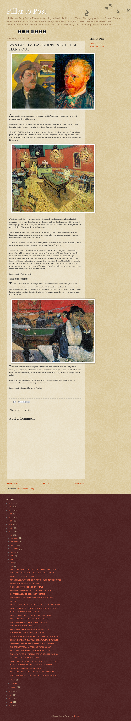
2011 (11, 706)
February (14, 683)
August (13, 552)
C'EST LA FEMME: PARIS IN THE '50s (24, 658)
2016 (11, 535)
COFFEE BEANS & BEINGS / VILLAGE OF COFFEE (29, 619)
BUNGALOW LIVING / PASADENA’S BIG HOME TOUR (30, 615)
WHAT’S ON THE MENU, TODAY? (23, 576)
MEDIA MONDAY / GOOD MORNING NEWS (26, 587)
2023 (11, 510)
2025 (11, 503)
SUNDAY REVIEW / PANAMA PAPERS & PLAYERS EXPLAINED (34, 640)
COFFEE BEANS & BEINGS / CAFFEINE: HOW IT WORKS (32, 643)
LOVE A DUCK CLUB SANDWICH (22, 626)
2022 (11, 514)
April (12, 566)
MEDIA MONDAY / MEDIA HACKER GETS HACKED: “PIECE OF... (34, 636)
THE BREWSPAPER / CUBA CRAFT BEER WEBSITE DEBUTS (33, 675)
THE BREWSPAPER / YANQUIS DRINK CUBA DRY (29, 622)
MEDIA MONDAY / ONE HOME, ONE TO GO (26, 612)
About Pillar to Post (97, 46)
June (12, 559)
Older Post (79, 483)
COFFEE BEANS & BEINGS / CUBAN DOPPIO (27, 594)
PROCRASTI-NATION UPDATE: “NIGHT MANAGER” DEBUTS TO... (35, 608)
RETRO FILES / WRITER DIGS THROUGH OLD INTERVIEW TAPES (35, 580)
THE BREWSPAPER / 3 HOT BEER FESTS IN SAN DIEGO (32, 598)
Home (46, 483)
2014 (11, 695)
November (14, 542)
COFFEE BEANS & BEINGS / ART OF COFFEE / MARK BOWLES (34, 569)
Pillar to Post (26, 11)
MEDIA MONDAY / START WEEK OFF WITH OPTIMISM (31, 665)
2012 (11, 702)
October (13, 545)
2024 (11, 507)
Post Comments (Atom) (25, 489)
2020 (11, 521)
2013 (11, 699)
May (12, 563)
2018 (11, 528)
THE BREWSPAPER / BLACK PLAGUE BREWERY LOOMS (32, 573)
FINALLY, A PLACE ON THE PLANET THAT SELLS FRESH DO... (34, 654)
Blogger (77, 716)
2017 (11, 531)
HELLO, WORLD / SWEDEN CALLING (24, 583)
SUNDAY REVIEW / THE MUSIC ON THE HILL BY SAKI (31, 591)
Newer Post (13, 483)
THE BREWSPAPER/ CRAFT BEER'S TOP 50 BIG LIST (30, 647)
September (14, 549)
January (13, 687)
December (14, 538)
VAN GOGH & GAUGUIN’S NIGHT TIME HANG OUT (29, 629)
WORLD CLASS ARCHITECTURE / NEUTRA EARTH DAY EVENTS (35, 605)
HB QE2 (13, 601)
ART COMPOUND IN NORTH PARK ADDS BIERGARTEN (31, 651)
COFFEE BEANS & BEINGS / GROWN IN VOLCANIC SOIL (32, 672)
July (12, 556)
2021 (11, 517)
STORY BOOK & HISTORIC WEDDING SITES (27, 633)
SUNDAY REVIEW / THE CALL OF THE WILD (27, 668)
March (12, 680)
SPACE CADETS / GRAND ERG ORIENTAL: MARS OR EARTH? (34, 661)
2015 (11, 691)
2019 (11, 524)
